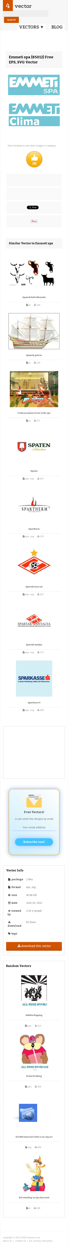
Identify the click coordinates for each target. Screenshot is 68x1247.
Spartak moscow (34, 587)
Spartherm (34, 529)
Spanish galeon (34, 355)
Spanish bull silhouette (34, 297)
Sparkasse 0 (34, 703)
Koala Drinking (34, 1076)
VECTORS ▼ (31, 27)
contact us (20, 1240)
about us (7, 1240)
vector (23, 6)
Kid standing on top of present (34, 1197)
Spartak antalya (34, 645)
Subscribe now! (34, 841)
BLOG (57, 27)
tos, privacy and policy (40, 1240)
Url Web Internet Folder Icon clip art (34, 1137)
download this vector (34, 946)
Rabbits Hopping (34, 1015)
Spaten (34, 471)
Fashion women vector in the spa (34, 413)
